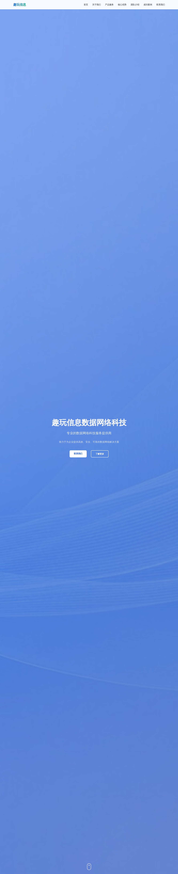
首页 (86, 4)
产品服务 (109, 4)
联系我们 (160, 4)
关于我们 (96, 4)
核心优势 (122, 4)
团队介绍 (135, 4)
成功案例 (148, 4)
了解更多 (99, 454)
